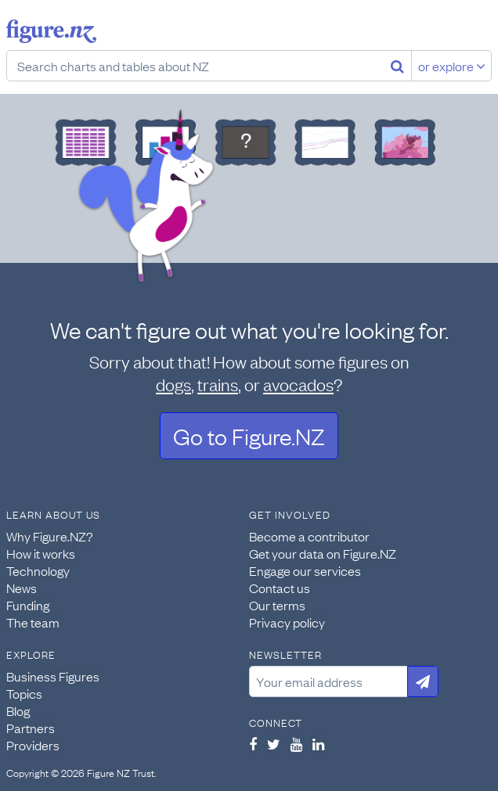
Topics (24, 693)
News (21, 587)
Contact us (279, 587)
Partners (30, 727)
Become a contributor (309, 536)
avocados (298, 383)
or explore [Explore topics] (451, 65)
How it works (40, 553)
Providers (33, 744)
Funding (27, 604)
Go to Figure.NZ (249, 435)
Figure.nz (51, 31)
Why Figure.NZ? (49, 536)
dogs (173, 383)
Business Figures (52, 676)
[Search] (397, 65)
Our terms (277, 604)
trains (217, 383)
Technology (38, 570)
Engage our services (305, 570)
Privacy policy (287, 622)
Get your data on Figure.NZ (322, 553)
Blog (18, 710)
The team (33, 622)
